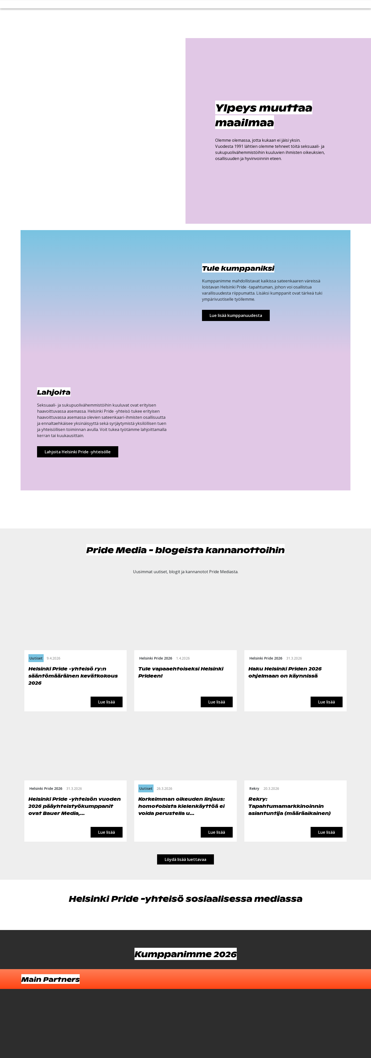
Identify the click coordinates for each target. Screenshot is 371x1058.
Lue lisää (106, 702)
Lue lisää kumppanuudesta (236, 315)
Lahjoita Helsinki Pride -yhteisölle (78, 452)
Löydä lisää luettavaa (185, 859)
